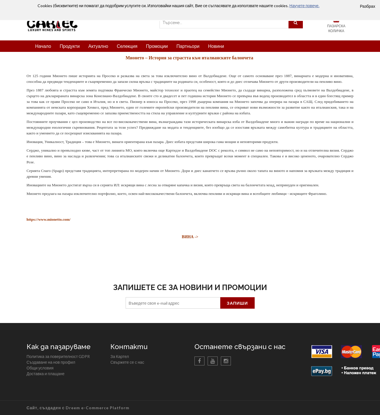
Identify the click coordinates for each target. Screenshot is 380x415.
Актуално (98, 46)
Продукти (70, 46)
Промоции (157, 46)
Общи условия (40, 367)
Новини (216, 46)
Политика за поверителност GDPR (58, 356)
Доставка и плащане (46, 373)
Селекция (127, 46)
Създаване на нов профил (51, 362)
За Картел (119, 356)
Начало (43, 46)
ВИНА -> (190, 237)
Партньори (187, 46)
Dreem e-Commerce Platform (97, 407)
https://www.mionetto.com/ (49, 219)
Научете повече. (304, 5)
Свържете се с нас (127, 362)
